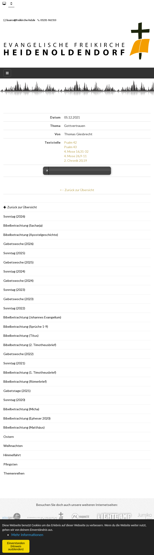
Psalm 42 (70, 142)
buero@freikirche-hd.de (21, 20)
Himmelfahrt (12, 455)
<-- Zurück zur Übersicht (77, 190)
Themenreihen (13, 473)
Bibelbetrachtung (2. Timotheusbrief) (29, 345)
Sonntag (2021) (14, 363)
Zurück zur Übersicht (20, 207)
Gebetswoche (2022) (18, 354)
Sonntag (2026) (14, 216)
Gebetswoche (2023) (18, 299)
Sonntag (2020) (14, 400)
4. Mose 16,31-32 (76, 151)
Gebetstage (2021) (17, 391)
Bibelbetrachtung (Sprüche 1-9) (25, 326)
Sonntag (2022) (14, 308)
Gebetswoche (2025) (18, 262)
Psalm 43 (70, 147)
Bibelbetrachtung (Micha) (21, 409)
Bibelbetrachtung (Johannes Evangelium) (32, 317)
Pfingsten (10, 464)
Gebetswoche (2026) (18, 244)
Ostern (8, 437)
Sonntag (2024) (14, 271)
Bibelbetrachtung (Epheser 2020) (27, 418)
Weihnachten (13, 446)
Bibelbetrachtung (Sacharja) (23, 225)
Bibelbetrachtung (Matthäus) (24, 427)
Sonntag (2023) (14, 290)
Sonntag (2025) (14, 253)
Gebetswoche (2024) (18, 280)
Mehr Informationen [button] (27, 534)
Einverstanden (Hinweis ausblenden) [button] (16, 546)
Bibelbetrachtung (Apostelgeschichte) (30, 235)
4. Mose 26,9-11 (75, 156)
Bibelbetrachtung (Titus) (20, 335)
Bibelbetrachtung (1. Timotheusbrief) (29, 372)
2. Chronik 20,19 (75, 160)
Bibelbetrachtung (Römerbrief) (25, 381)
